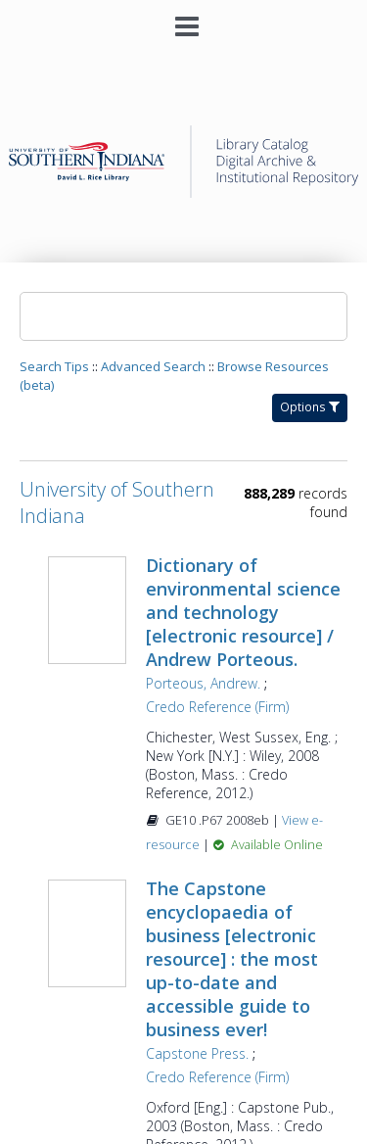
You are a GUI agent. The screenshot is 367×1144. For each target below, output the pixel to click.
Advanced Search (153, 366)
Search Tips (54, 366)
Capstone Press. (197, 1053)
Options (310, 407)
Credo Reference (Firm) (217, 706)
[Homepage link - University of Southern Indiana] (183, 192)
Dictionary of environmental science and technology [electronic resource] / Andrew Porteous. (243, 612)
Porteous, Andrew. (203, 683)
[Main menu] (184, 18)
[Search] (183, 316)
